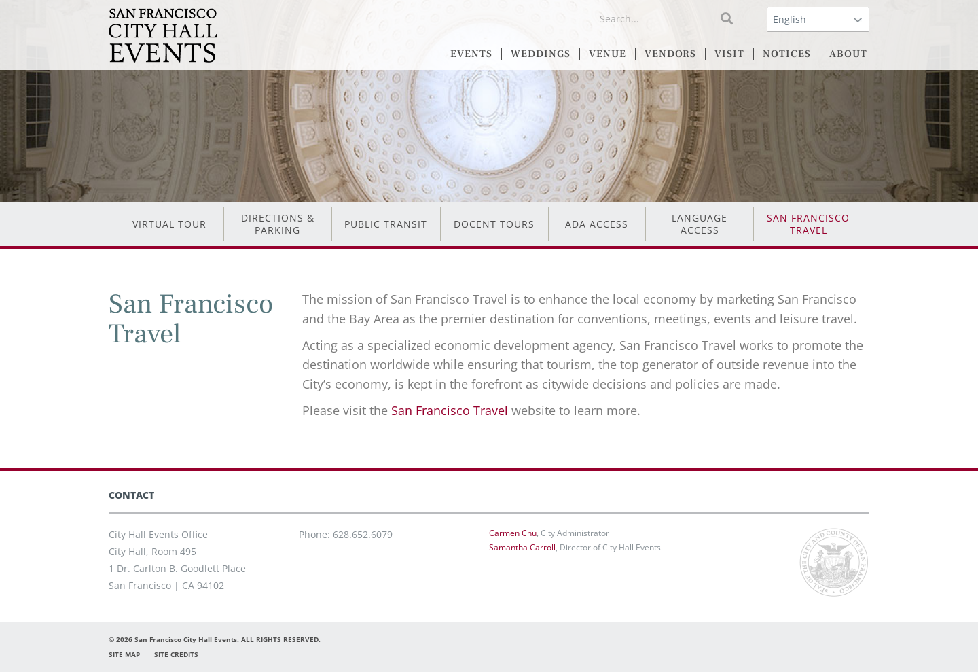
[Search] (726, 19)
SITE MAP (124, 654)
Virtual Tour (169, 223)
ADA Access (596, 223)
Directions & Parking (277, 223)
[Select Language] (818, 19)
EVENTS (471, 54)
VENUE (607, 54)
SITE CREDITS (176, 654)
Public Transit (385, 223)
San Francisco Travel (808, 223)
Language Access (699, 223)
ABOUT (848, 54)
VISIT (729, 54)
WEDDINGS (540, 54)
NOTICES (787, 54)
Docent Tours (494, 223)
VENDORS (670, 54)
